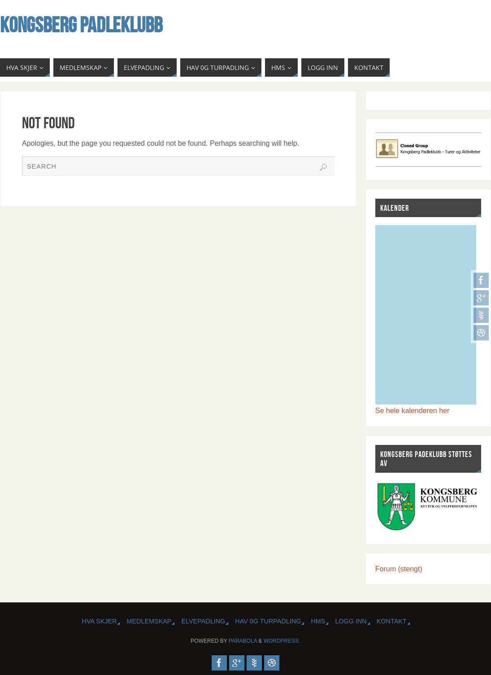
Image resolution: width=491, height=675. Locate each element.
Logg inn (350, 621)
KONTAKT (392, 621)
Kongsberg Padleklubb (81, 25)
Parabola (243, 641)
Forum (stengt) (398, 569)
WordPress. (282, 641)
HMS (318, 621)
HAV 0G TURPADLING (268, 621)
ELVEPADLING (203, 621)
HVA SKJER (99, 621)
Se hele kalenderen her (412, 410)
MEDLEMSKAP (148, 621)
